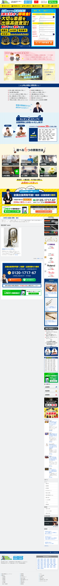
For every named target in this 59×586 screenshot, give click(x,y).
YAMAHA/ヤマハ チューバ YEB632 (8, 248)
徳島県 (48, 565)
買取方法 (3, 575)
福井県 (48, 561)
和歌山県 (48, 564)
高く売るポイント (24, 576)
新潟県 (38, 561)
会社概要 (41, 576)
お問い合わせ (42, 578)
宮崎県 (38, 568)
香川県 (51, 565)
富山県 (42, 561)
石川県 (45, 561)
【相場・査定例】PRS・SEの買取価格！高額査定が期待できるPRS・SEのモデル (53, 434)
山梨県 (51, 561)
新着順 (38, 258)
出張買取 (3, 576)
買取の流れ (22, 581)
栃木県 (45, 560)
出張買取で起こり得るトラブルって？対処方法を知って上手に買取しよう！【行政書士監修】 (53, 446)
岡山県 (38, 565)
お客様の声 (22, 582)
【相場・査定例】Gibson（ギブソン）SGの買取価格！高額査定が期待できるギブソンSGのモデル (53, 458)
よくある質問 (42, 575)
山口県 (45, 565)
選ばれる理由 (23, 578)
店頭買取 (3, 579)
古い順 (42, 258)
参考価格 (22, 575)
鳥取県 (52, 564)
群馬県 (48, 560)
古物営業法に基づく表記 (44, 579)
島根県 (55, 564)
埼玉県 (51, 560)
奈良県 (45, 564)
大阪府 (38, 564)
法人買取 (3, 582)
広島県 (42, 565)
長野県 (54, 561)
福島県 (38, 560)
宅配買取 (3, 578)
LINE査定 (3, 581)
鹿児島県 (42, 568)
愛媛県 (54, 565)
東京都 (54, 560)
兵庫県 (42, 564)
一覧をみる (56, 526)
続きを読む (16, 254)
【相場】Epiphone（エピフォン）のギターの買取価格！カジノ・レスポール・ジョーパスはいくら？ (53, 423)
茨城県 (42, 560)
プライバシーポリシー (41, 39)
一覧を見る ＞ (46, 545)
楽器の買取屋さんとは (24, 579)
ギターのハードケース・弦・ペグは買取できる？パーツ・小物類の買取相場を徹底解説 (53, 471)
